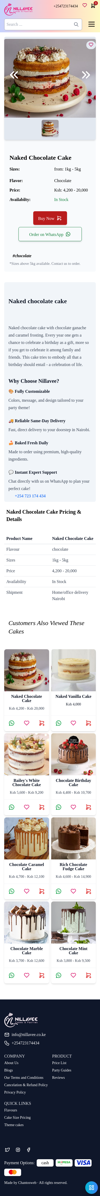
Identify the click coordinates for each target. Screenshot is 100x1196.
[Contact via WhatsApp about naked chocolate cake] (11, 723)
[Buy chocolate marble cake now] (42, 975)
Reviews (58, 1078)
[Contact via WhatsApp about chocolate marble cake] (11, 975)
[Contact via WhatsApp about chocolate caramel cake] (11, 891)
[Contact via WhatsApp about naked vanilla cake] (58, 723)
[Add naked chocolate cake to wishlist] (26, 723)
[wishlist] (85, 6)
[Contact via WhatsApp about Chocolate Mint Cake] (58, 975)
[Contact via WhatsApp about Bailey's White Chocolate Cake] (11, 807)
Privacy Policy (15, 1092)
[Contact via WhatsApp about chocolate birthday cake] (58, 807)
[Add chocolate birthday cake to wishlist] (73, 807)
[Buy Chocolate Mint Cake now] (88, 975)
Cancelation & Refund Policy (26, 1085)
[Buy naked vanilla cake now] (88, 723)
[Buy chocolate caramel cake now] (42, 891)
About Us (11, 1063)
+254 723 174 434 (30, 496)
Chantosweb (27, 1183)
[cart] (92, 5)
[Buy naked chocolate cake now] (42, 723)
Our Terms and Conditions (23, 1078)
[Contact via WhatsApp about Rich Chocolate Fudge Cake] (58, 891)
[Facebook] (28, 1150)
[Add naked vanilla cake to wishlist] (73, 723)
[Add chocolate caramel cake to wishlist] (26, 891)
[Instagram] (18, 1150)
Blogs (8, 1070)
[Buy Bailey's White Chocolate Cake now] (42, 807)
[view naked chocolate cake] (91, 44)
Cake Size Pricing (17, 1118)
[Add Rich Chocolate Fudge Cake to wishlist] (73, 891)
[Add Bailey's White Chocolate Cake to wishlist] (26, 807)
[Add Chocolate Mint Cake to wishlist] (73, 975)
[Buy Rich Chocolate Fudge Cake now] (88, 891)
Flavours (10, 1110)
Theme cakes (13, 1125)
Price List (59, 1063)
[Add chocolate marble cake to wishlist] (26, 975)
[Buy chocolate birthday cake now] (88, 807)
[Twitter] (7, 1150)
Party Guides (62, 1070)
